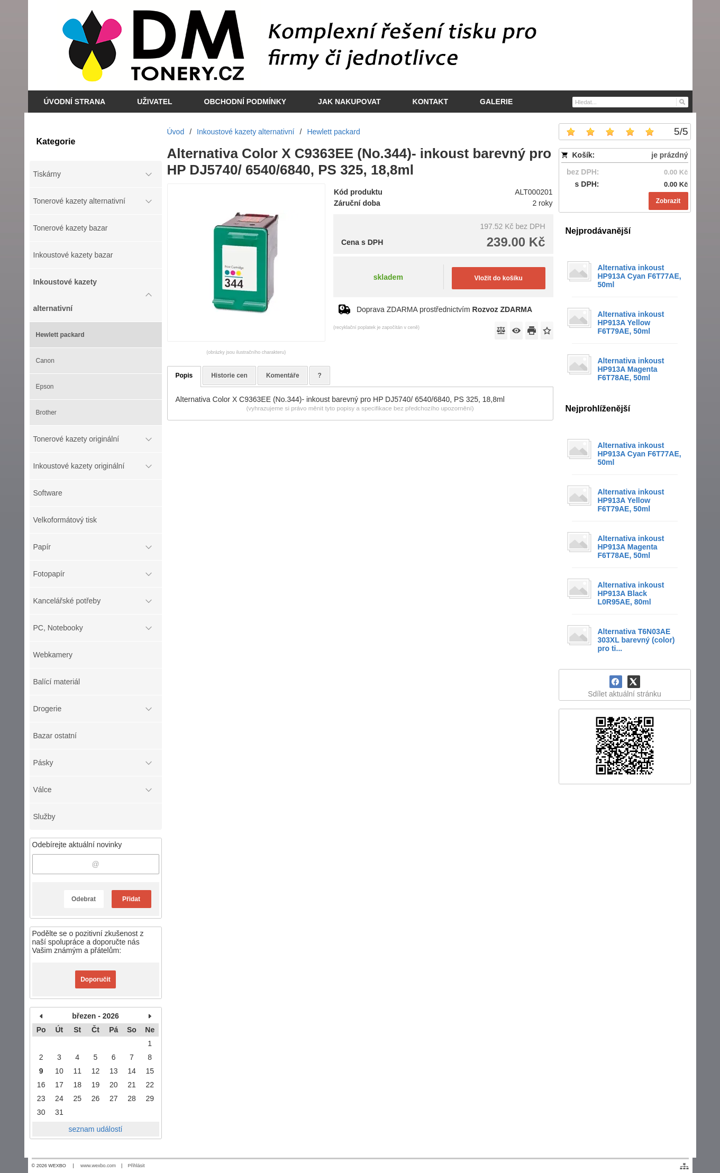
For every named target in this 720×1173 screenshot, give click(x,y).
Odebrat (83, 899)
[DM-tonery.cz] (360, 45)
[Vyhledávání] (630, 102)
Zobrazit (668, 201)
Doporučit (95, 979)
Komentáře (282, 375)
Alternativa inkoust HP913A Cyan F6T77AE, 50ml (639, 276)
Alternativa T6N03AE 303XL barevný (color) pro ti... (636, 640)
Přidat (131, 899)
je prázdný (669, 155)
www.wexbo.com (98, 1165)
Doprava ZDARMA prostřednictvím (444, 309)
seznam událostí (96, 1129)
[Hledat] (681, 101)
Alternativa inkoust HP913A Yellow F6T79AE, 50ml (631, 322)
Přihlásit (135, 1165)
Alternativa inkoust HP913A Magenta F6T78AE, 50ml (631, 369)
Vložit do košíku (498, 278)
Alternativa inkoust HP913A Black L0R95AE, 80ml (631, 593)
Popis (184, 375)
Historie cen (229, 375)
